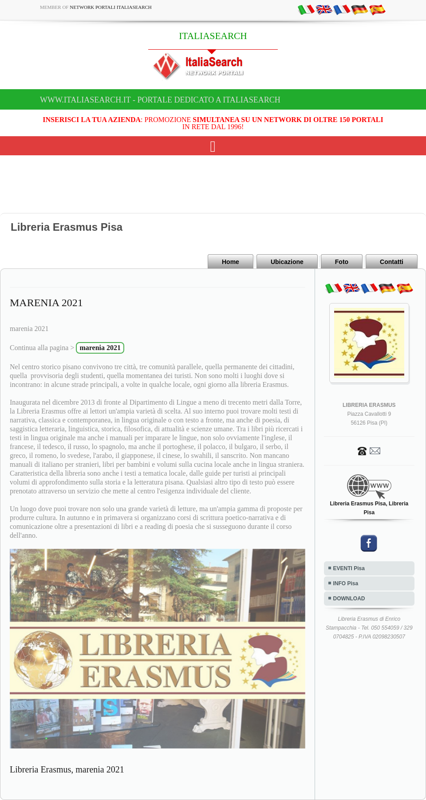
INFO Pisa (346, 583)
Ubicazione (287, 261)
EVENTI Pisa (349, 568)
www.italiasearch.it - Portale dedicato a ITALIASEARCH (160, 99)
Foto (341, 261)
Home (230, 261)
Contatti (391, 261)
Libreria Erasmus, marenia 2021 (67, 769)
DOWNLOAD (349, 598)
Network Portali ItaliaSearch (111, 7)
